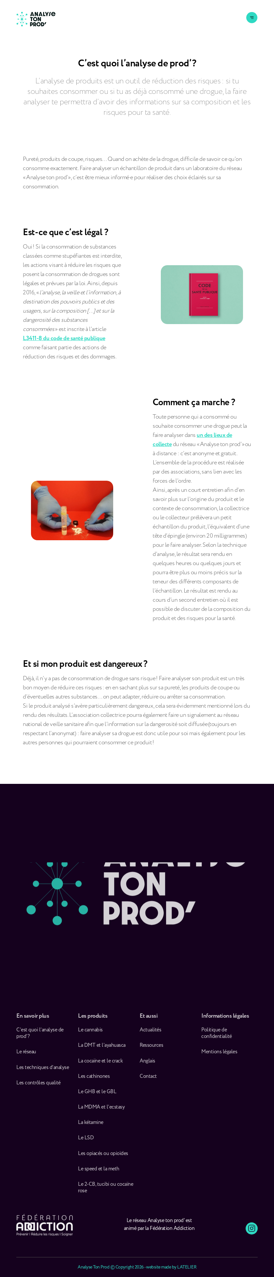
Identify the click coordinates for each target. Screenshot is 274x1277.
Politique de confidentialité (216, 1036)
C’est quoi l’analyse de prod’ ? (40, 1036)
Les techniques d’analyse (43, 1070)
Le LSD (86, 1141)
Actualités (150, 1032)
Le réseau (26, 1054)
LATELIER (186, 1267)
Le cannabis (90, 1032)
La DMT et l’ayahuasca (102, 1048)
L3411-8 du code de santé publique (64, 338)
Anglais (147, 1064)
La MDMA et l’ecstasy (101, 1110)
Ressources (151, 1048)
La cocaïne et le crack (100, 1064)
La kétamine (90, 1125)
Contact (148, 1079)
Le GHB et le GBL (97, 1094)
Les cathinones (94, 1079)
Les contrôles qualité (38, 1085)
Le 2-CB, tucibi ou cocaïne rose (105, 1190)
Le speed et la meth (98, 1171)
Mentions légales (219, 1054)
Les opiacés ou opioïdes (103, 1156)
